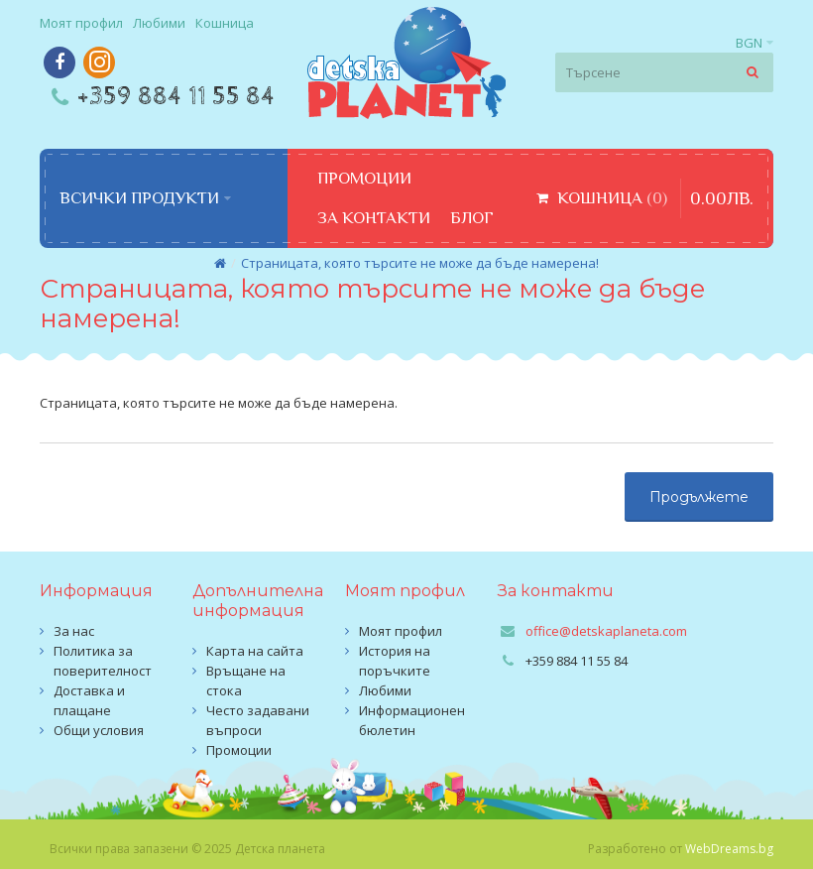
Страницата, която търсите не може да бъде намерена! (420, 263)
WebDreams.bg (729, 848)
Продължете (699, 497)
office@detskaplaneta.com (606, 631)
